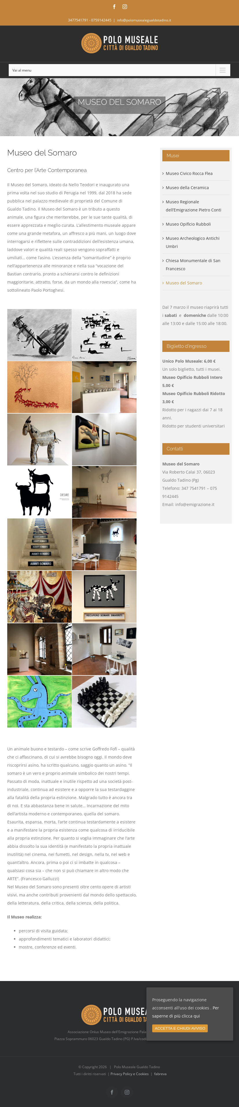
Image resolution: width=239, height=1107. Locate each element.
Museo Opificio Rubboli (188, 224)
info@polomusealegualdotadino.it (144, 20)
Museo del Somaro (184, 283)
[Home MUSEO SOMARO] (119, 107)
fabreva (160, 1073)
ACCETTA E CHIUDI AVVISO (180, 1028)
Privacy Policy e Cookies (130, 1073)
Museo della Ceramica (187, 187)
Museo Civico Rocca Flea (189, 173)
